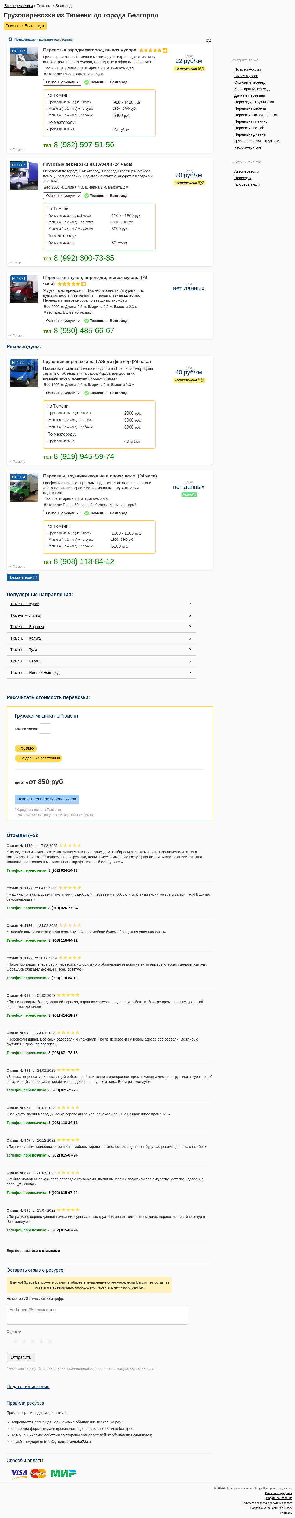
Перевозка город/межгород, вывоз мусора (100, 50)
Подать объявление (28, 1386)
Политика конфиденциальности (271, 1507)
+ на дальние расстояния (38, 758)
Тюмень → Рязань (25, 661)
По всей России (247, 69)
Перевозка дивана (249, 134)
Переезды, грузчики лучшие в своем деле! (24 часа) (100, 476)
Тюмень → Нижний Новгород (34, 672)
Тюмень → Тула (23, 650)
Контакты (286, 1512)
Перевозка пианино (250, 121)
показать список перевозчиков (47, 799)
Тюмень (19, 150)
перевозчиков (81, 814)
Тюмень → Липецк (25, 615)
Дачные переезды (249, 95)
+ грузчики (26, 748)
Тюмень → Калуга (25, 638)
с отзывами (49, 1251)
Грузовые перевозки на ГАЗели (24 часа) (87, 164)
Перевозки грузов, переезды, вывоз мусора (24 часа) (95, 281)
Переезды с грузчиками (254, 102)
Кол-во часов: (26, 729)
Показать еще (20, 577)
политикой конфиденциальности (125, 1368)
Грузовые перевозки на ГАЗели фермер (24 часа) (97, 361)
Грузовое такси (247, 184)
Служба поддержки (278, 1493)
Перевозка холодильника (255, 115)
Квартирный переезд (252, 89)
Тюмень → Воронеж (27, 627)
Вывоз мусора (246, 76)
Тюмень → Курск (24, 604)
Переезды (242, 178)
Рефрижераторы (248, 147)
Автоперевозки (247, 171)
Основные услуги (60, 82)
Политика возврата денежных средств (267, 1502)
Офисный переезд (249, 82)
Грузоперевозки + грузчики (256, 141)
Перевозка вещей (249, 128)
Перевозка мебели (250, 108)
